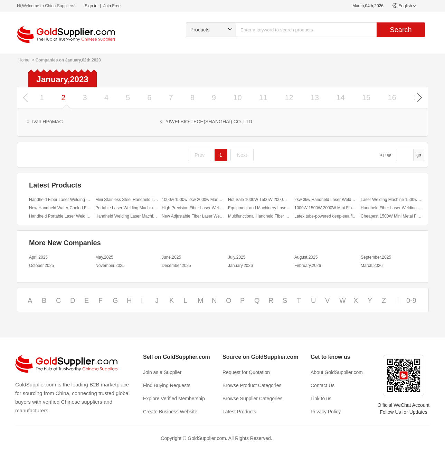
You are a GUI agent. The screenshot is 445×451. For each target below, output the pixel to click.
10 (237, 97)
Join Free (112, 5)
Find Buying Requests (166, 385)
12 (289, 97)
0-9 (411, 300)
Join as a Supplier (162, 372)
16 (392, 97)
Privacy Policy (326, 411)
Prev (200, 155)
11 (263, 97)
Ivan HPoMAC (47, 121)
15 (366, 97)
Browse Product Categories (252, 385)
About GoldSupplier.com (337, 372)
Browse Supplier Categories (253, 398)
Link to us (321, 398)
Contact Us (322, 385)
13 (315, 97)
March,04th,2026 (368, 5)
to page (385, 154)
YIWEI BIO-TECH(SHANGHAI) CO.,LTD (208, 121)
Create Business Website (170, 411)
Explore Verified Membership (174, 398)
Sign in (91, 5)
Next (242, 155)
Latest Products (239, 411)
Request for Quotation (246, 372)
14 (340, 97)
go (418, 155)
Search (400, 29)
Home (23, 60)
